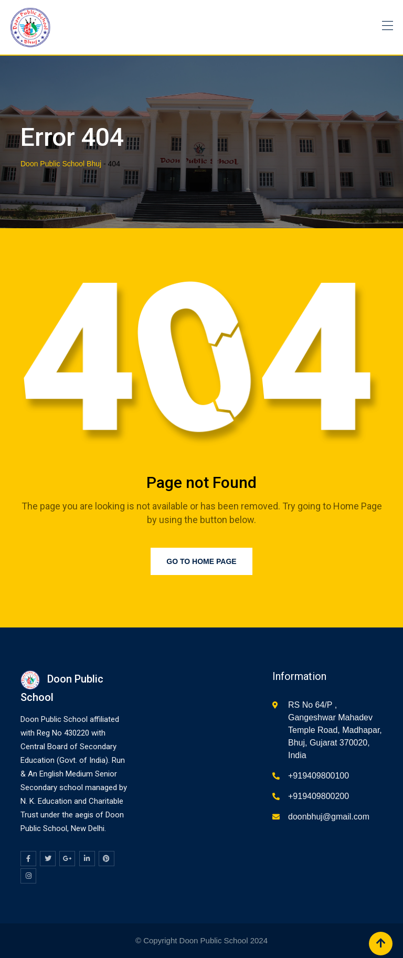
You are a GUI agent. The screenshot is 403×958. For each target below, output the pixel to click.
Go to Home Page (201, 561)
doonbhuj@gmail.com (328, 816)
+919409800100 (318, 775)
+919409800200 (318, 796)
